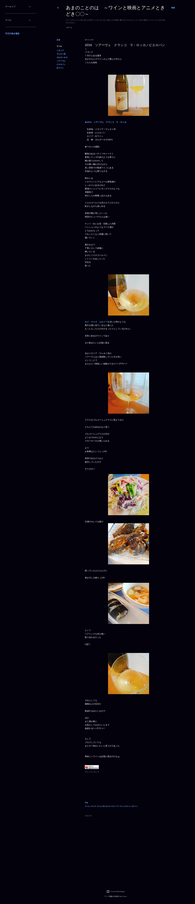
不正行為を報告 (12, 33)
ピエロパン (61, 64)
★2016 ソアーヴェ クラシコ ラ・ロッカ (105, 122)
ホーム (69, 27)
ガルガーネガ (62, 57)
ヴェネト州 (61, 54)
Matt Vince (123, 896)
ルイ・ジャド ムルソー (96, 321)
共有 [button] (58, 40)
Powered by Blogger (115, 891)
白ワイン (60, 68)
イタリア (60, 50)
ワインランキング (92, 772)
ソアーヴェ (61, 61)
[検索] (173, 8)
